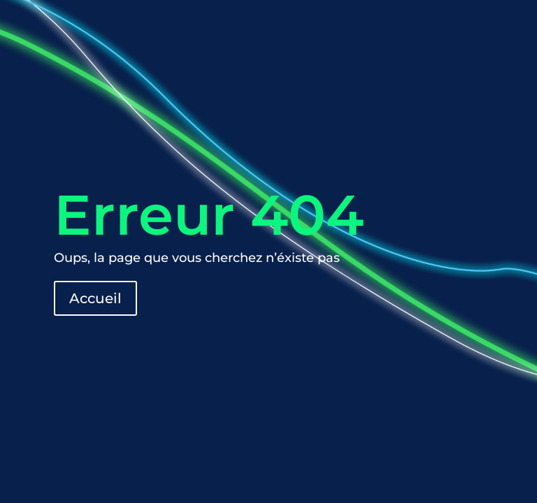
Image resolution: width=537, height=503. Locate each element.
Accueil (95, 298)
